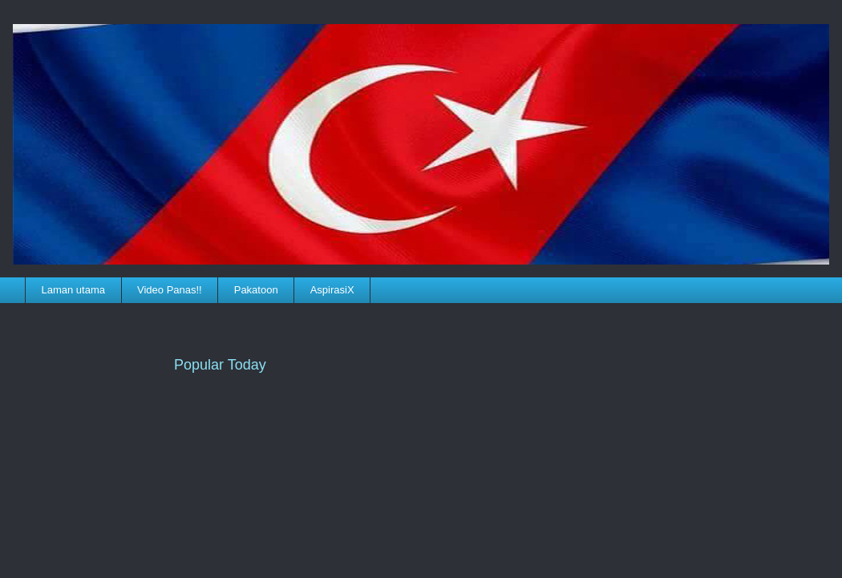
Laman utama (74, 290)
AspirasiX (332, 290)
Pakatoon (256, 290)
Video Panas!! (169, 290)
